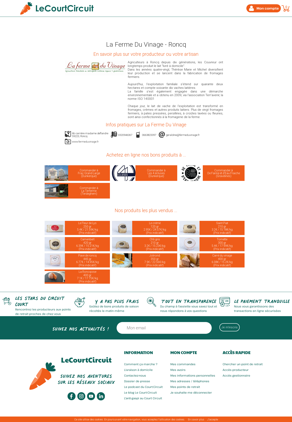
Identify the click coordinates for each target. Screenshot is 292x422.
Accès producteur (236, 370)
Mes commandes (182, 364)
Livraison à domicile (138, 370)
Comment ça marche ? (140, 364)
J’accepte (212, 419)
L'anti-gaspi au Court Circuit (143, 398)
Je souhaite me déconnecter (191, 392)
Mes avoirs (178, 370)
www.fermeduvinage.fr (85, 141)
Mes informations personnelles (192, 375)
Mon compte (183, 352)
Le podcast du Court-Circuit (143, 387)
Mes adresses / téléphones (189, 381)
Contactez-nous (135, 375)
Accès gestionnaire (236, 375)
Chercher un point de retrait (243, 364)
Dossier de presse (137, 381)
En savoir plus (196, 419)
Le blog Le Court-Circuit (140, 392)
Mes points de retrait (185, 387)
